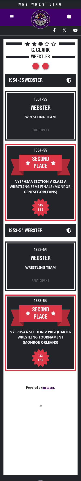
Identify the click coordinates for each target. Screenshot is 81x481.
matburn (48, 387)
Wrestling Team (40, 117)
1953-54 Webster (26, 230)
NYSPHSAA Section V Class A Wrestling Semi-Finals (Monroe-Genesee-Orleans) (40, 186)
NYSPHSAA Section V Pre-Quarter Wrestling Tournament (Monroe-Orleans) (40, 337)
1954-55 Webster (26, 80)
